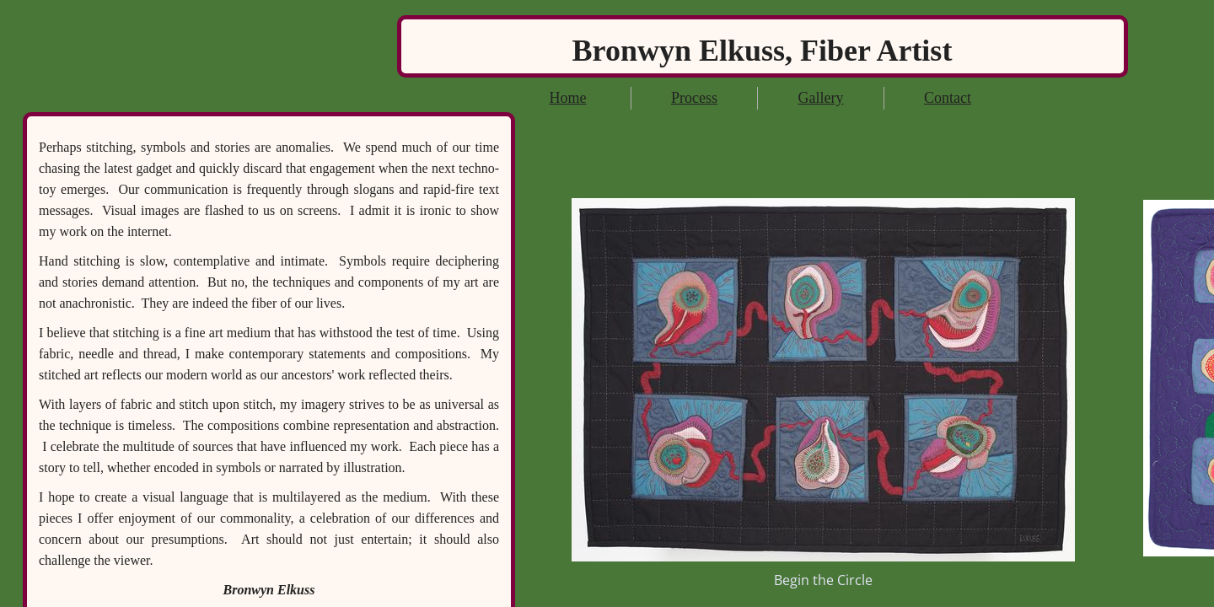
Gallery (821, 97)
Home (568, 97)
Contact (947, 97)
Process (694, 97)
